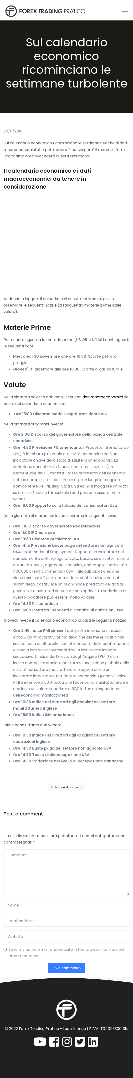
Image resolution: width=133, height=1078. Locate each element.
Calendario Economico (66, 787)
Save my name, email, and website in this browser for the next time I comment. (66, 953)
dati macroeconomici (102, 397)
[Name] (66, 905)
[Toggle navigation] (125, 11)
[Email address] (66, 921)
